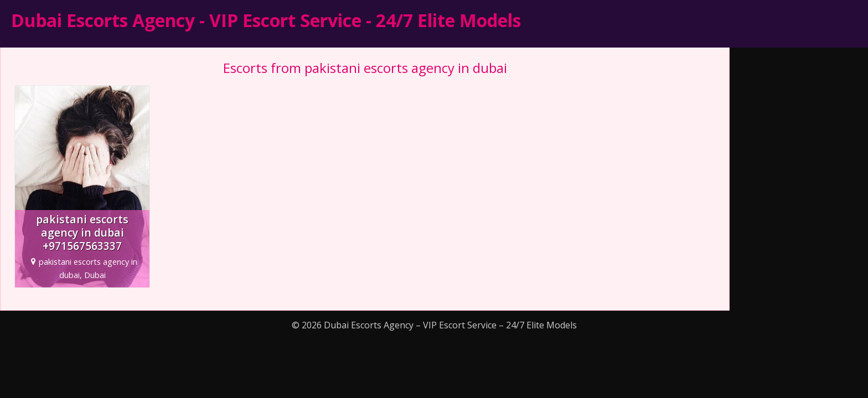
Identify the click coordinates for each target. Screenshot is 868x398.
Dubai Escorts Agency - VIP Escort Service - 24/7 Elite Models (266, 20)
